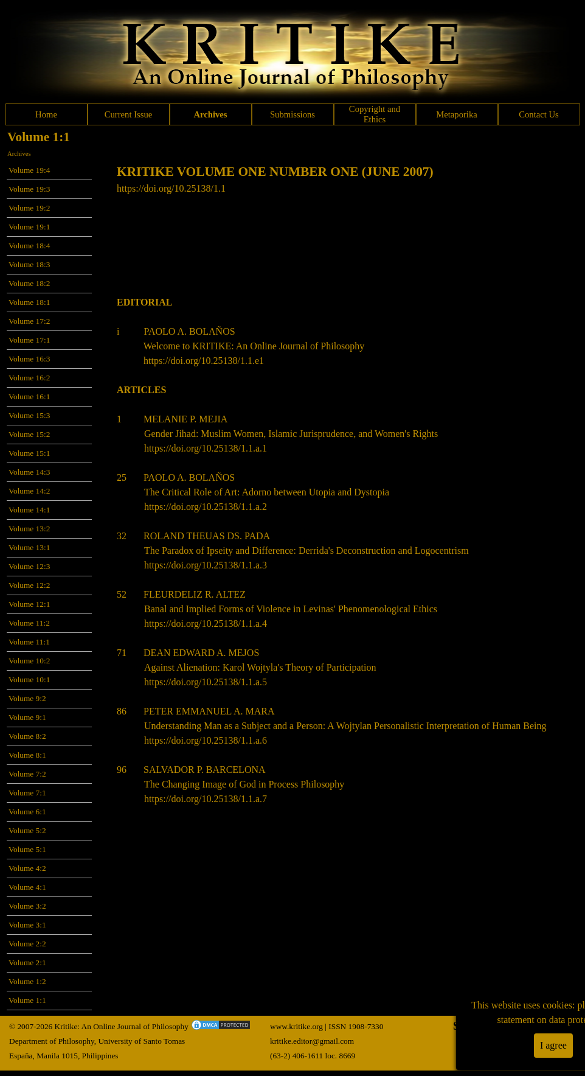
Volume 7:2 (27, 773)
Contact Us (539, 114)
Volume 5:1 (27, 849)
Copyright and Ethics (374, 114)
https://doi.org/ (172, 360)
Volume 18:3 (29, 264)
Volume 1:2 (27, 981)
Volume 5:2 (27, 830)
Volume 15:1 (29, 453)
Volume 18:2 (29, 283)
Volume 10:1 (29, 679)
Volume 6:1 (27, 811)
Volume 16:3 (29, 358)
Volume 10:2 (29, 660)
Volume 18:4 (29, 245)
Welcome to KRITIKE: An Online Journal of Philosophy (254, 346)
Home (46, 114)
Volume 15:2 (29, 434)
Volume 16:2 (29, 377)
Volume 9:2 (27, 698)
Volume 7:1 (27, 792)
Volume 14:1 (29, 509)
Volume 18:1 (29, 302)
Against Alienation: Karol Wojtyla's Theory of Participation (260, 667)
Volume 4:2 (27, 868)
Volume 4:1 (27, 887)
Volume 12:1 (29, 604)
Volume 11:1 (29, 641)
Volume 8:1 (27, 755)
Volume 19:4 (29, 170)
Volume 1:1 (27, 1000)
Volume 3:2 (27, 905)
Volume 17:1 (29, 339)
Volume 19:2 (29, 207)
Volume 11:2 (29, 622)
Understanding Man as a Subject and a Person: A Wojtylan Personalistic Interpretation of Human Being (345, 726)
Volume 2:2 (27, 943)
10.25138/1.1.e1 (232, 360)
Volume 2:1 (27, 962)
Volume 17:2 (29, 321)
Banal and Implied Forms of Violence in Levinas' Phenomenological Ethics (290, 609)
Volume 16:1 (29, 396)
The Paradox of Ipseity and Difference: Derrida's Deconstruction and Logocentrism (306, 550)
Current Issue (129, 114)
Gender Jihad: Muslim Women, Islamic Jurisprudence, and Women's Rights (291, 433)
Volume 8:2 (27, 736)
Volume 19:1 (29, 226)
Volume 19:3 (29, 189)
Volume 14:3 (29, 472)
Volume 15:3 (29, 415)
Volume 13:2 (29, 528)
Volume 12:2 (29, 585)
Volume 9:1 (27, 717)
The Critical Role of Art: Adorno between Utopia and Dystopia (266, 492)
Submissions (292, 114)
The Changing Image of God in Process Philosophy (244, 784)
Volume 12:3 (29, 566)
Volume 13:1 (29, 547)
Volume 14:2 (29, 490)
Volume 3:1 (27, 924)
